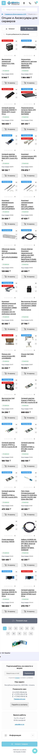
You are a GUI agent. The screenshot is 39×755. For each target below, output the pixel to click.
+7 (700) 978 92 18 (20, 696)
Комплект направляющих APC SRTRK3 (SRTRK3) (29, 156)
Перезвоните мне (19, 699)
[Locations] (24, 3)
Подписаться (29, 673)
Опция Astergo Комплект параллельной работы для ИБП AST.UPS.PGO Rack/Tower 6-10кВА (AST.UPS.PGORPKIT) (29, 255)
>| (31, 634)
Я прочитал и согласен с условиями (21, 678)
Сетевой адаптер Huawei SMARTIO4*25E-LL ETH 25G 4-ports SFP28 (27, 447)
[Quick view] (16, 41)
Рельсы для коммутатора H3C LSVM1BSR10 (8, 356)
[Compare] (16, 49)
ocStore (23, 749)
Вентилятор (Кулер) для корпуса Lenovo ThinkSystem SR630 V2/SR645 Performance (29, 306)
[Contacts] (30, 3)
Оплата (17, 677)
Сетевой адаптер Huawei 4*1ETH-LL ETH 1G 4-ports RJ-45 (9, 445)
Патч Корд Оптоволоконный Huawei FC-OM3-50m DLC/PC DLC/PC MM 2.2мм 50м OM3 (29, 495)
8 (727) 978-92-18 (20, 692)
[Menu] (4, 3)
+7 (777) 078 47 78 (20, 694)
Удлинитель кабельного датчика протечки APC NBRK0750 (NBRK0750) (29, 63)
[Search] (4, 10)
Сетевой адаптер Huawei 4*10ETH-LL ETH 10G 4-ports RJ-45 (29, 400)
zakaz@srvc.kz (19, 724)
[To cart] (10, 83)
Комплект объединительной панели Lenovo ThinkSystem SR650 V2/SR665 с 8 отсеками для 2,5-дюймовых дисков (9, 308)
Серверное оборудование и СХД (15, 14)
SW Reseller (6, 653)
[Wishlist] (16, 45)
